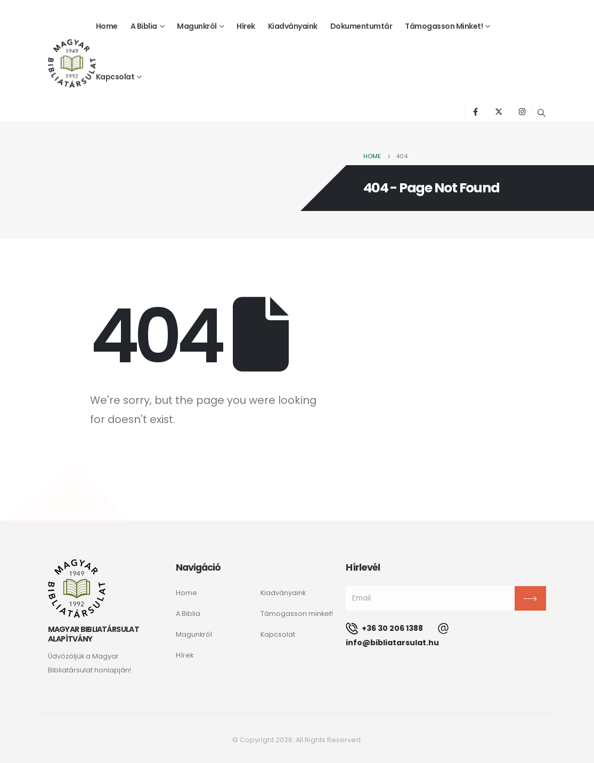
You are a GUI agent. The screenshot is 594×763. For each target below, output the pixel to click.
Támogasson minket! (444, 26)
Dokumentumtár (361, 26)
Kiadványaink (293, 26)
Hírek (246, 26)
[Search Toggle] (541, 113)
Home (107, 26)
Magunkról (197, 26)
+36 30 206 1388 (384, 628)
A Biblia (144, 26)
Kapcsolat (115, 76)
